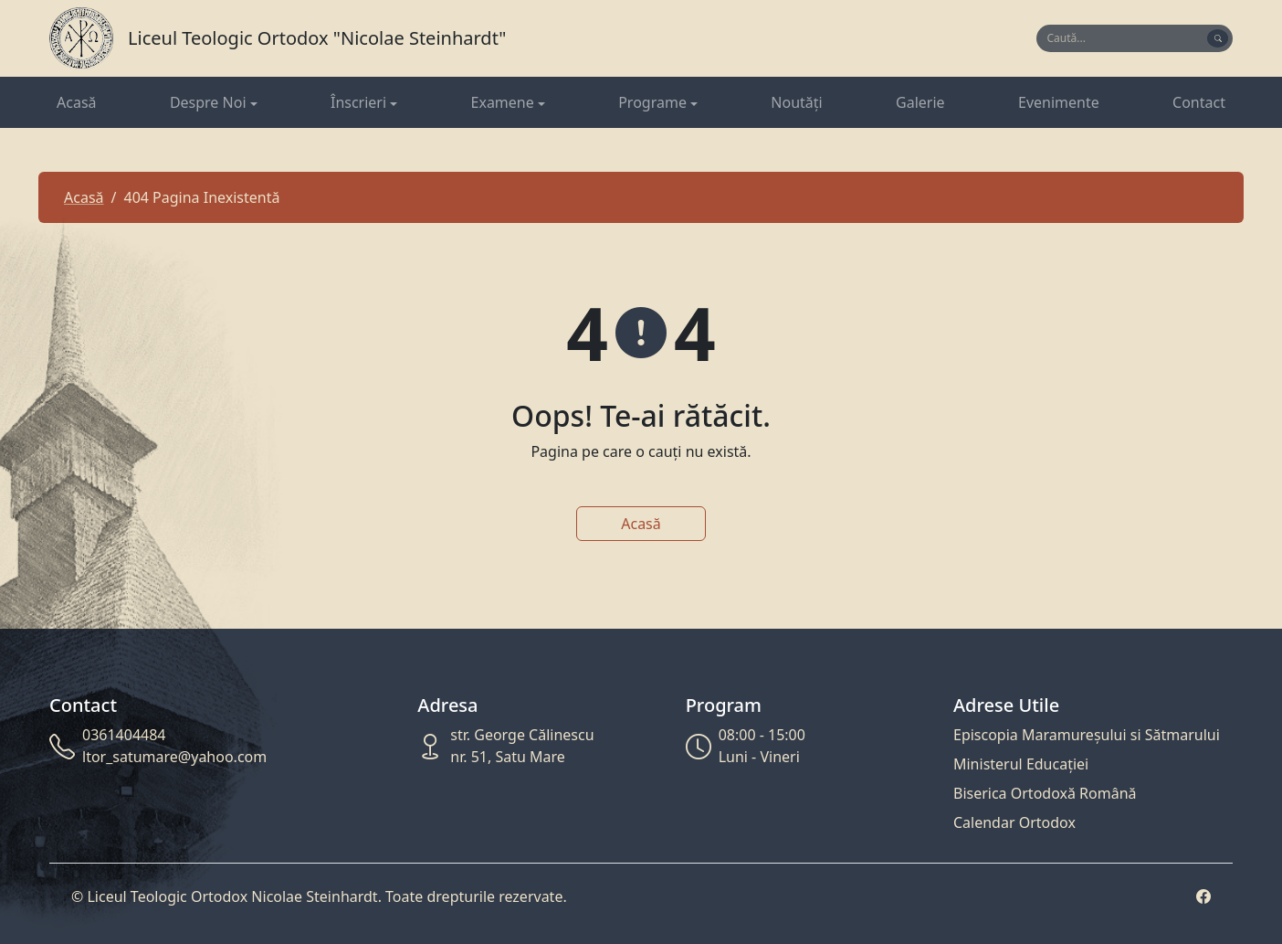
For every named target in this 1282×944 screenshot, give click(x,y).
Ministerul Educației (1020, 764)
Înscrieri (358, 102)
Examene (502, 102)
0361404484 (124, 735)
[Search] (1124, 38)
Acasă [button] (641, 524)
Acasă (77, 102)
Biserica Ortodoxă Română (1045, 793)
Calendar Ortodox (1014, 822)
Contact (1198, 102)
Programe (652, 102)
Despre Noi (208, 102)
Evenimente (1058, 102)
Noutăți (796, 102)
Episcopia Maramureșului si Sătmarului (1086, 735)
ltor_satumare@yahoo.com (174, 757)
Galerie (920, 102)
